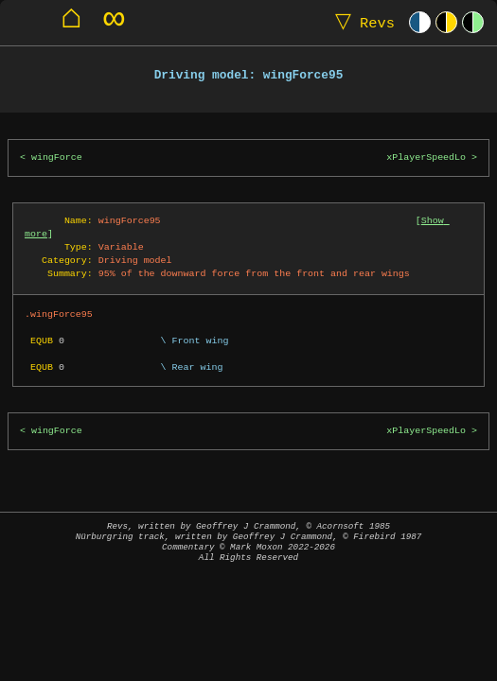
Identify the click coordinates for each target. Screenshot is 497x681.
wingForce (56, 157)
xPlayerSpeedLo (426, 157)
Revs (361, 22)
